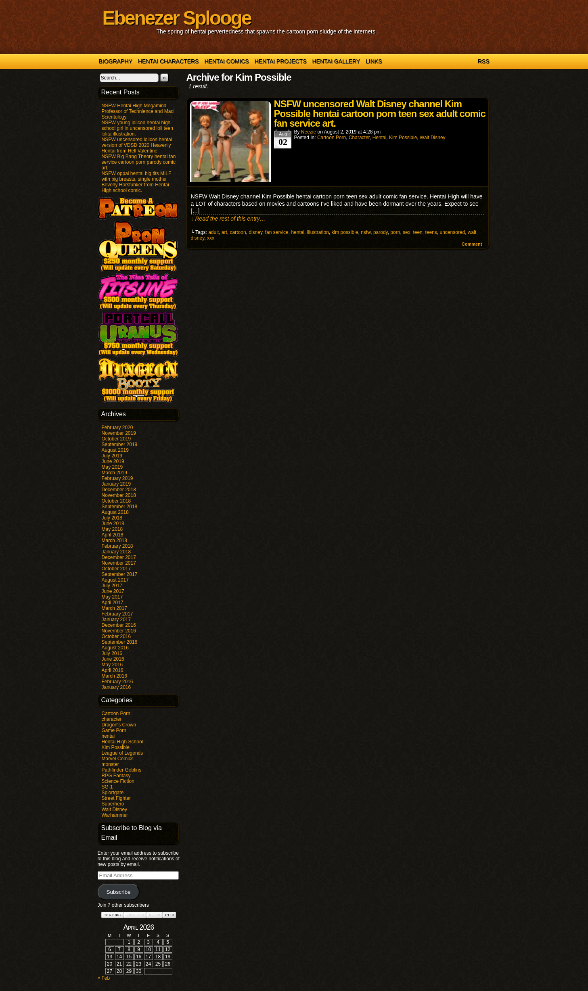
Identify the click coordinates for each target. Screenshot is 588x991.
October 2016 (116, 636)
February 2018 (117, 546)
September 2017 (120, 574)
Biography (115, 61)
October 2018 (116, 501)
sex (406, 232)
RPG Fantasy (116, 775)
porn (395, 232)
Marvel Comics (118, 759)
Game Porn (114, 730)
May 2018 (112, 529)
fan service (277, 232)
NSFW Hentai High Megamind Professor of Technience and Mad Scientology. (138, 111)
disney (255, 232)
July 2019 (112, 456)
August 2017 (115, 580)
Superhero (113, 804)
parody (380, 232)
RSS (484, 61)
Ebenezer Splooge (177, 18)
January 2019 (116, 484)
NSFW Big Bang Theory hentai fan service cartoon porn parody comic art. (139, 162)
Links (374, 61)
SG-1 (107, 787)
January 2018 (116, 552)
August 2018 (115, 512)
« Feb (104, 978)
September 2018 (120, 506)
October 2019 (116, 439)
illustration (318, 232)
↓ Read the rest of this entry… (228, 218)
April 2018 (112, 535)
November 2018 (119, 495)
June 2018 (113, 523)
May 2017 (112, 597)
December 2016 (119, 625)
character (112, 719)
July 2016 (112, 653)
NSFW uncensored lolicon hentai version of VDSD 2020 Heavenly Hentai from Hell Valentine (137, 145)
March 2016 (114, 676)
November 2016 (119, 631)
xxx (210, 238)
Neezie (308, 132)
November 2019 (119, 433)
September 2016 (120, 642)
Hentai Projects (281, 61)
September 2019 (120, 444)
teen (417, 232)
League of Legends (122, 753)
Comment (471, 244)
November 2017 (119, 563)
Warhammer (115, 815)
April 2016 (112, 670)
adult (213, 232)
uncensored (452, 232)
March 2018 (114, 540)
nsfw (365, 232)
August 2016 (115, 648)
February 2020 (117, 427)
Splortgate (113, 792)
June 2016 (113, 659)
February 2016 (117, 681)
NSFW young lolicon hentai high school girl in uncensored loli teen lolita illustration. (137, 128)
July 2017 (112, 585)
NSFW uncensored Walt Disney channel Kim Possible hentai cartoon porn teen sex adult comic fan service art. (379, 113)
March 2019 (114, 473)
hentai (108, 736)
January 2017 (116, 619)
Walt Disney (115, 809)
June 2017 (113, 591)
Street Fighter (116, 798)
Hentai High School (122, 742)
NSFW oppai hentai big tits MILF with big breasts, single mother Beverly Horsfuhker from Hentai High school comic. (137, 182)
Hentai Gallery (336, 61)
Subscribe (118, 892)
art (224, 232)
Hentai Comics (226, 61)
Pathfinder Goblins (122, 770)
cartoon (238, 232)
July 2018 (112, 518)
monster (110, 764)
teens (431, 232)
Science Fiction (118, 781)
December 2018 (119, 489)
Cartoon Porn (116, 713)
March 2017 (114, 608)
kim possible (344, 232)
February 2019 (117, 478)
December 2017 (119, 557)
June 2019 (113, 461)
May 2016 (112, 665)
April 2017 (112, 602)
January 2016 (116, 687)
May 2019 (112, 467)
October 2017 (116, 569)
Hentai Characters (168, 61)
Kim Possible (116, 747)
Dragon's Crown (119, 725)
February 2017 (117, 614)
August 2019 (115, 450)
